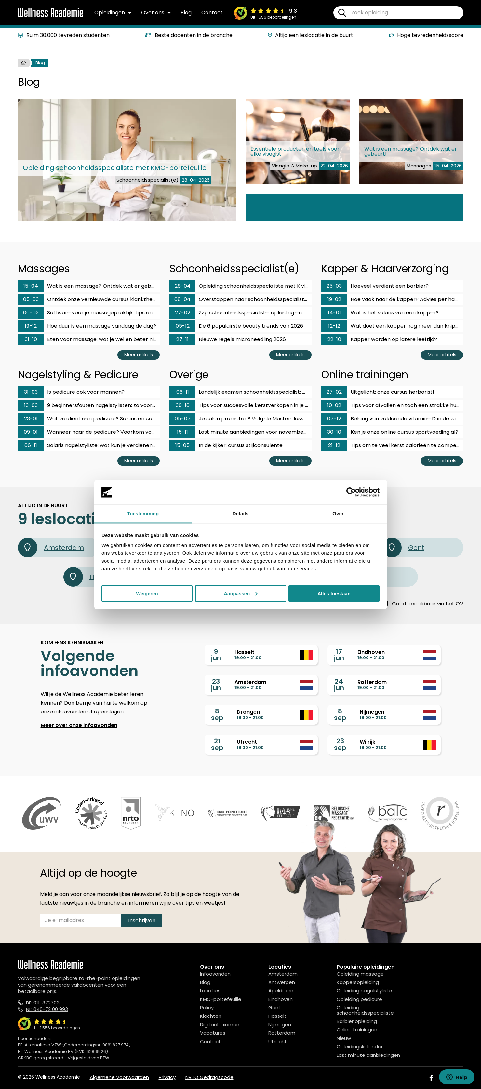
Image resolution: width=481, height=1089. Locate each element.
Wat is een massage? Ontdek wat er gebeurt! (89, 286)
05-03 (31, 299)
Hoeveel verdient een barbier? (375, 286)
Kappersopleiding (358, 982)
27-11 (182, 339)
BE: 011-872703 (43, 1002)
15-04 (30, 286)
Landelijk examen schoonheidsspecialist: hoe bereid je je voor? (240, 392)
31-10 (31, 339)
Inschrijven (141, 920)
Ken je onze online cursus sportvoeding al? (389, 432)
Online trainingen (357, 1029)
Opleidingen (112, 12)
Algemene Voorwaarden (119, 1077)
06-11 (30, 445)
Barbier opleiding (357, 1021)
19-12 (31, 326)
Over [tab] (338, 513)
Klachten (210, 1016)
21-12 (334, 445)
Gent (403, 547)
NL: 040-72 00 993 (47, 1009)
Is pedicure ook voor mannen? (71, 392)
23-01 (31, 418)
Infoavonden (215, 973)
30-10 (183, 405)
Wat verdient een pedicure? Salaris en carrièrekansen (89, 419)
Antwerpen (281, 982)
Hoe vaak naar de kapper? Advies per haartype (392, 299)
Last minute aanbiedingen (368, 1055)
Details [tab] (241, 513)
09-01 (31, 432)
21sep (217, 744)
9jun (216, 654)
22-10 (334, 339)
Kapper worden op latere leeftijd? (379, 339)
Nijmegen (279, 1024)
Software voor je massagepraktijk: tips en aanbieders (89, 313)
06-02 (31, 312)
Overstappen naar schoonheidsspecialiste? (239, 299)
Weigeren (147, 593)
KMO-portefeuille (220, 999)
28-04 (183, 286)
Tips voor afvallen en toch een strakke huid (391, 405)
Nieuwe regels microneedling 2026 (227, 339)
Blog (186, 12)
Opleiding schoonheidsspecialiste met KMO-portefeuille (240, 286)
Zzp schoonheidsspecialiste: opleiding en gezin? (240, 313)
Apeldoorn (280, 990)
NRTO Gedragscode (209, 1077)
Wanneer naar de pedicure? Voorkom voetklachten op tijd (89, 432)
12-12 (334, 326)
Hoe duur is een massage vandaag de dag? (87, 326)
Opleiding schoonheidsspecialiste (365, 1010)
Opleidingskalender (360, 1046)
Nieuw (344, 1038)
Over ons (156, 12)
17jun (339, 654)
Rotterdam (281, 1032)
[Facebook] (431, 1077)
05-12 (183, 326)
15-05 (182, 445)
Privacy (167, 1077)
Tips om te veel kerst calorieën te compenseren (392, 445)
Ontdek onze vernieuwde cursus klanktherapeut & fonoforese (89, 299)
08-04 (182, 299)
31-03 (31, 392)
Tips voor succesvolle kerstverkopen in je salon (240, 405)
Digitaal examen (219, 1024)
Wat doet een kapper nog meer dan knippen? (392, 326)
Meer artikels (138, 355)
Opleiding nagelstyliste (364, 990)
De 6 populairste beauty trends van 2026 (236, 326)
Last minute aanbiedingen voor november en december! (240, 432)
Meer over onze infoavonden (79, 725)
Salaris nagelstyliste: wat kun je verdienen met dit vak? (89, 445)
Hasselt (277, 1016)
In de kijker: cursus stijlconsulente (226, 445)
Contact (212, 12)
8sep (217, 714)
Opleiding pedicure (359, 999)
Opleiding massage (360, 973)
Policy (207, 1007)
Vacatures (212, 1032)
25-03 (334, 286)
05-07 (183, 418)
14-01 (334, 312)
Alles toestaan (334, 593)
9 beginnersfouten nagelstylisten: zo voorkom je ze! (89, 405)
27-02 (182, 312)
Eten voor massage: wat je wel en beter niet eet (89, 339)
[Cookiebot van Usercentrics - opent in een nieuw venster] (351, 492)
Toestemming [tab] (143, 513)
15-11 (182, 432)
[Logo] (50, 16)
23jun (216, 684)
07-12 (334, 418)
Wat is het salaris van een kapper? (380, 313)
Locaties (210, 990)
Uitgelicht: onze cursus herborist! (377, 392)
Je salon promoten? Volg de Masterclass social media (240, 419)
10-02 (334, 405)
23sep (340, 744)
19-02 (334, 299)
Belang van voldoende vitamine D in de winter (392, 419)
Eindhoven (280, 999)
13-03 (31, 405)
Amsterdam (51, 547)
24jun (339, 684)
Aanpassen (241, 593)
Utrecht (277, 1041)
